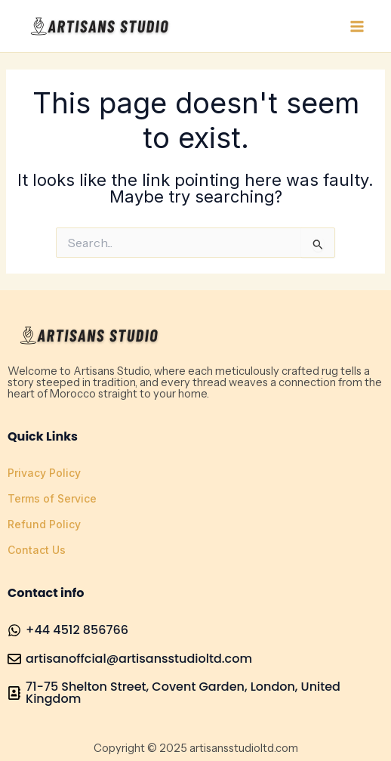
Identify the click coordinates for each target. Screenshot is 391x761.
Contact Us (37, 549)
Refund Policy (44, 524)
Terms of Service (52, 498)
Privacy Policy (44, 472)
